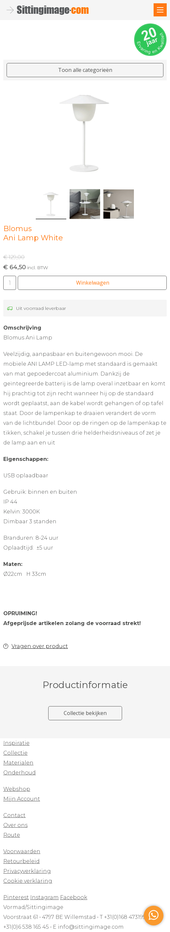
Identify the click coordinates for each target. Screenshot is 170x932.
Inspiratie (16, 743)
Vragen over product (39, 646)
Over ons (15, 825)
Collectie (15, 753)
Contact (14, 815)
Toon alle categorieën (85, 70)
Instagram (44, 897)
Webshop (16, 789)
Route (11, 835)
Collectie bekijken (85, 713)
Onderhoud (19, 772)
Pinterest (16, 897)
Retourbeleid (21, 861)
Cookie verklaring (27, 881)
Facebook (73, 897)
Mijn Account (21, 799)
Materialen (18, 763)
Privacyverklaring (27, 871)
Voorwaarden (21, 851)
